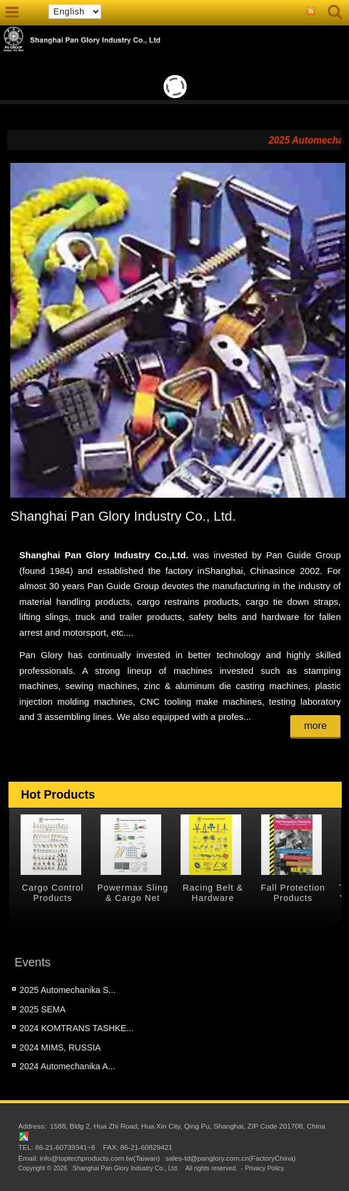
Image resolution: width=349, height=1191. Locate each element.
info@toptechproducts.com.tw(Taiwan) (99, 1158)
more (315, 725)
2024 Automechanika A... (67, 1066)
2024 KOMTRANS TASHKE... (76, 1028)
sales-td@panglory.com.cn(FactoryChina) (230, 1158)
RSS (311, 11)
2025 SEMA (42, 1009)
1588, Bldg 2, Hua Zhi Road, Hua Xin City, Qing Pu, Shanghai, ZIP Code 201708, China (187, 1126)
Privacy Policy (264, 1169)
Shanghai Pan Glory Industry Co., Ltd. (126, 1169)
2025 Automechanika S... (67, 990)
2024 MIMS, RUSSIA (60, 1047)
